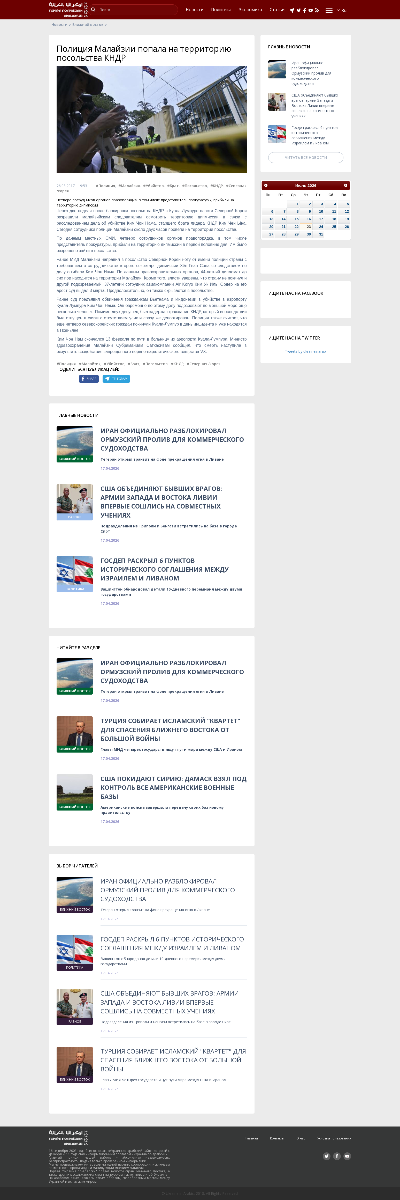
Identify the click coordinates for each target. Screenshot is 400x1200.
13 (271, 219)
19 (347, 219)
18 (334, 219)
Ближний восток (87, 24)
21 (284, 227)
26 (347, 227)
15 (296, 219)
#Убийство (153, 185)
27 (271, 234)
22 (296, 227)
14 (284, 219)
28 (284, 234)
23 (309, 227)
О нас (300, 1138)
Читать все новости (306, 157)
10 (321, 211)
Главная (251, 1138)
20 (271, 227)
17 (321, 219)
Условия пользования (334, 1138)
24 (321, 227)
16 (309, 219)
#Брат (173, 185)
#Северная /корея (203, 363)
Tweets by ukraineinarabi (306, 351)
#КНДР (216, 185)
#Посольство (194, 185)
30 (309, 234)
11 (334, 211)
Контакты (277, 1138)
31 (321, 234)
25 (334, 227)
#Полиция (105, 185)
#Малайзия (129, 185)
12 (347, 211)
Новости (59, 24)
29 (296, 234)
